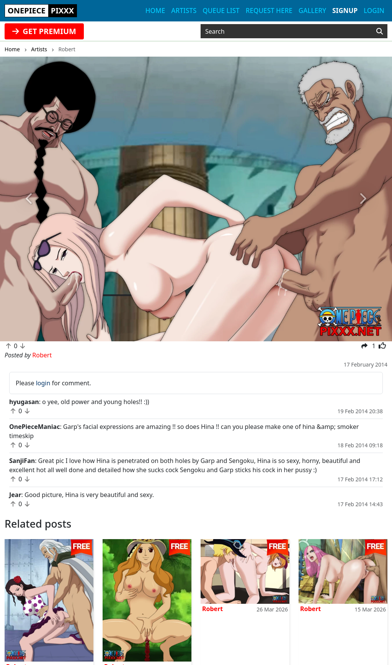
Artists (183, 10)
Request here (269, 10)
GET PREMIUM (44, 31)
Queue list (221, 10)
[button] (29, 199)
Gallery (312, 10)
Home (155, 10)
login (43, 383)
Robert (212, 609)
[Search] (379, 31)
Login (374, 10)
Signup (345, 10)
